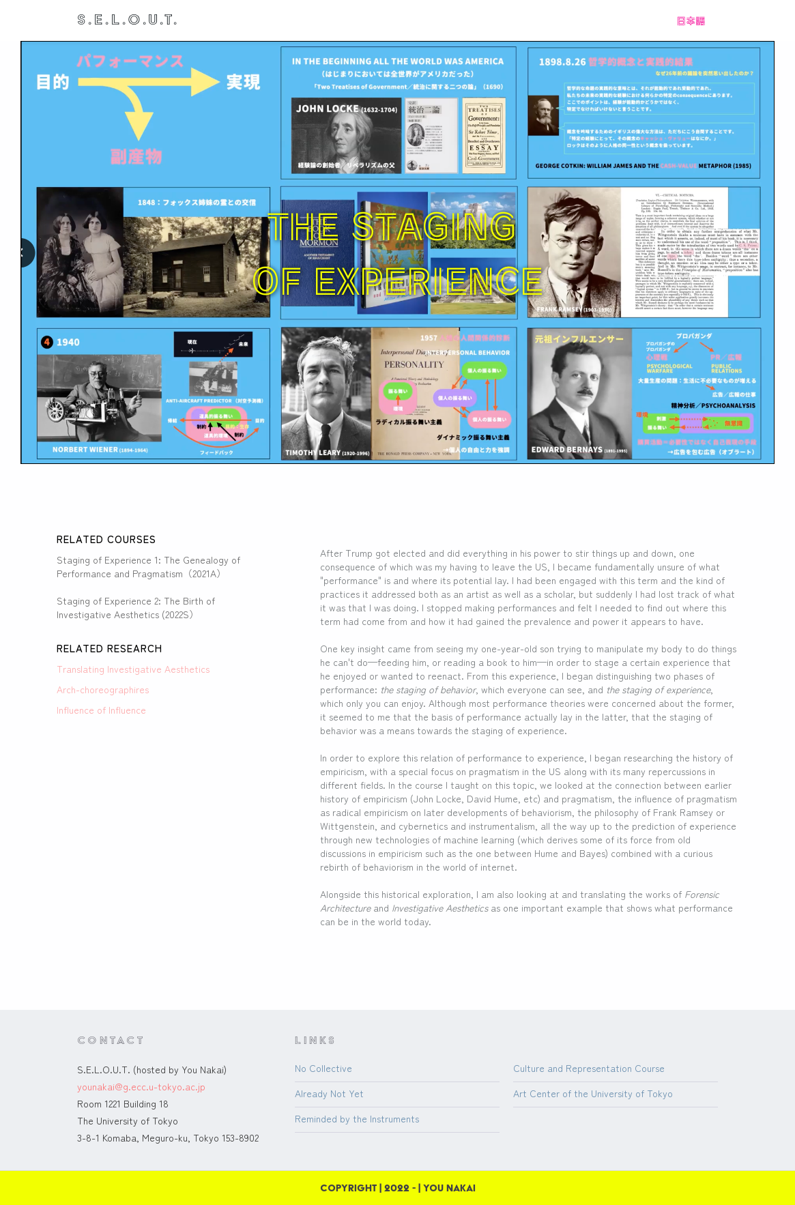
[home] (128, 19)
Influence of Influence (101, 709)
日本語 (690, 20)
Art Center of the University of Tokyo (593, 1093)
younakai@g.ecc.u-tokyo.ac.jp (141, 1086)
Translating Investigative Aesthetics (133, 669)
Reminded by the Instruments (357, 1118)
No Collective (323, 1068)
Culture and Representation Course (589, 1068)
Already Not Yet (329, 1093)
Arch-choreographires (103, 689)
